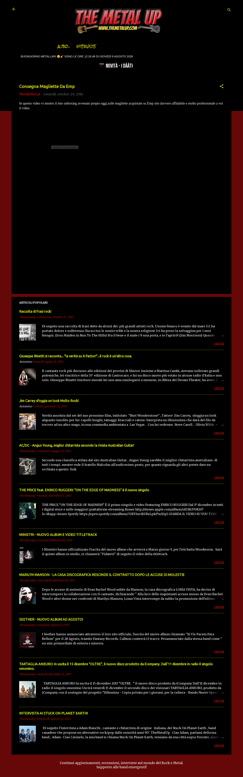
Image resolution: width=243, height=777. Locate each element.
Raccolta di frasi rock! (35, 311)
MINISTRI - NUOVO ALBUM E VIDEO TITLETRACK (58, 534)
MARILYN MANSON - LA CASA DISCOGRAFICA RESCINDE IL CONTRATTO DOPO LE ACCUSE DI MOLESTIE (102, 575)
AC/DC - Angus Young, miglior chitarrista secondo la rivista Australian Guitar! (76, 445)
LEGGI (219, 344)
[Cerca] (229, 10)
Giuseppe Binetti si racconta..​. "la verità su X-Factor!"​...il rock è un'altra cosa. (75, 356)
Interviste (77, 46)
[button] (221, 87)
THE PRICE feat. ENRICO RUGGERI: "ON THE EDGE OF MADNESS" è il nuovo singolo (84, 490)
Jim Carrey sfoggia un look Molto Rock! (49, 401)
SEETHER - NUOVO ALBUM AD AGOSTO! (51, 619)
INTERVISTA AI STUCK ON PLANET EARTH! (53, 713)
